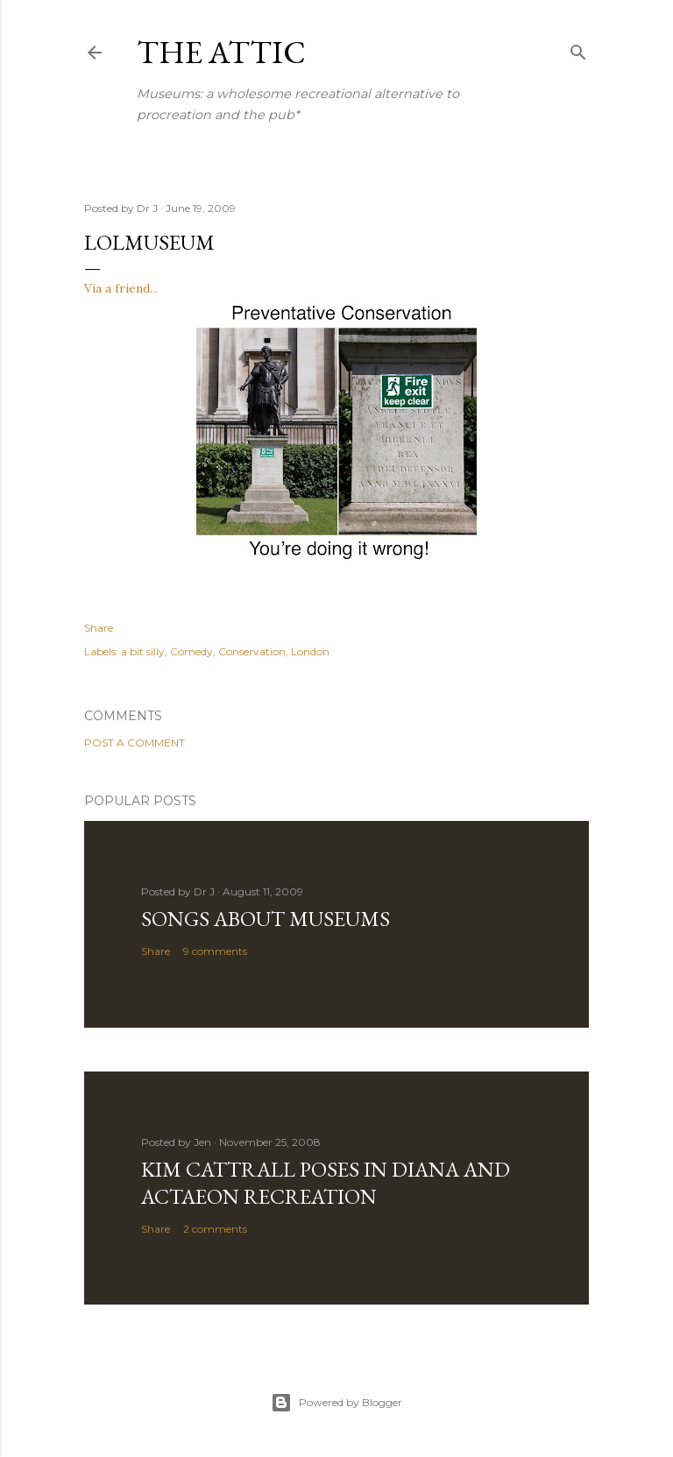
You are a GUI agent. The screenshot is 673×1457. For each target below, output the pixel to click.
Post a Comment (134, 742)
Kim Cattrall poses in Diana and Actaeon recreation (325, 1183)
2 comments (215, 1228)
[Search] (578, 49)
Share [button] (98, 627)
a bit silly (143, 651)
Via (94, 288)
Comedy (191, 651)
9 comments (215, 951)
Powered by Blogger (336, 1402)
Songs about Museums (265, 918)
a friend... (131, 288)
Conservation (252, 651)
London (310, 651)
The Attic (221, 52)
